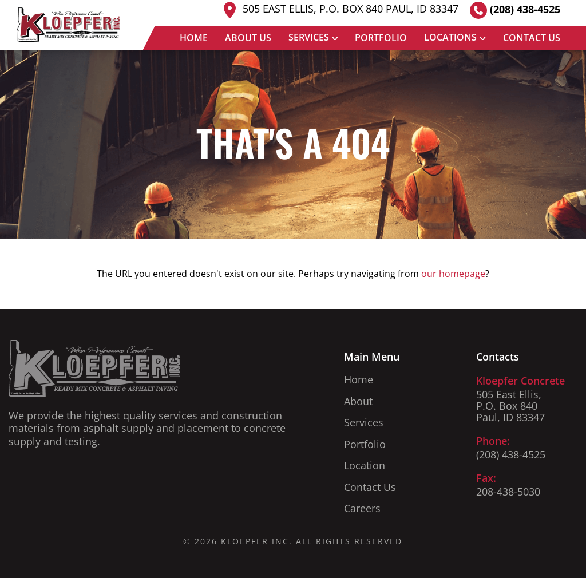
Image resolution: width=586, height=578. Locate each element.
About (358, 401)
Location (364, 465)
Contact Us (531, 37)
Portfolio (381, 37)
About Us (248, 37)
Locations (450, 37)
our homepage (453, 273)
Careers (362, 508)
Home (194, 37)
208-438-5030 (508, 491)
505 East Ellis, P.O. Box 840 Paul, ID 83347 (339, 10)
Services (308, 37)
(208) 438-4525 (515, 10)
